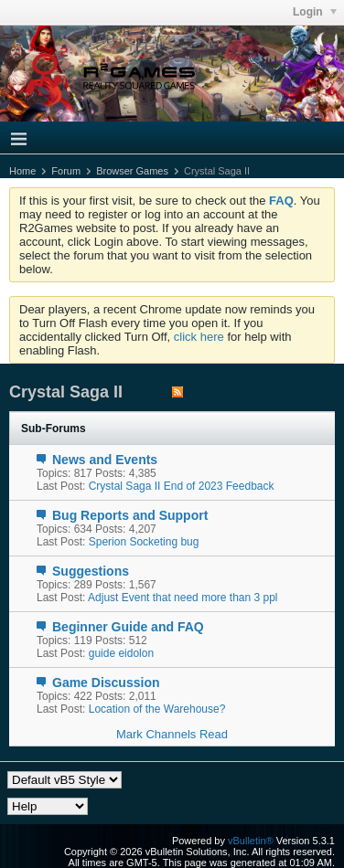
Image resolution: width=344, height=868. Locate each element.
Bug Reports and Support (130, 515)
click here (199, 337)
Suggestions (90, 571)
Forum (66, 170)
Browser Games (132, 170)
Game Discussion (106, 682)
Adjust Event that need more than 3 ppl (182, 597)
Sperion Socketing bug (144, 541)
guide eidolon (121, 653)
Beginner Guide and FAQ (128, 626)
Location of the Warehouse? (157, 709)
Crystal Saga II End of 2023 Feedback (181, 486)
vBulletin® (251, 840)
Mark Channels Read (172, 734)
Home (22, 170)
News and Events (104, 459)
